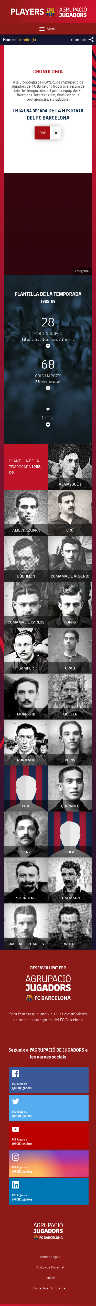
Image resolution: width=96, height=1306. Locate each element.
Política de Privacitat (50, 1267)
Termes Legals (50, 1257)
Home (8, 39)
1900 (42, 132)
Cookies (50, 1278)
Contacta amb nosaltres (50, 1288)
